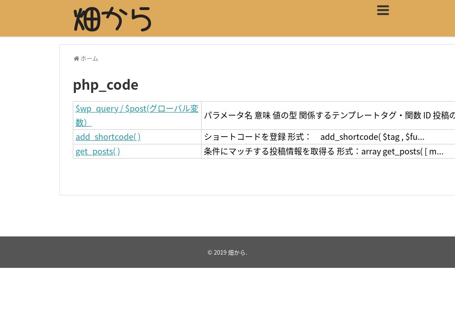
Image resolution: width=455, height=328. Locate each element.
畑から (237, 252)
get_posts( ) (98, 151)
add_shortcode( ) (108, 136)
